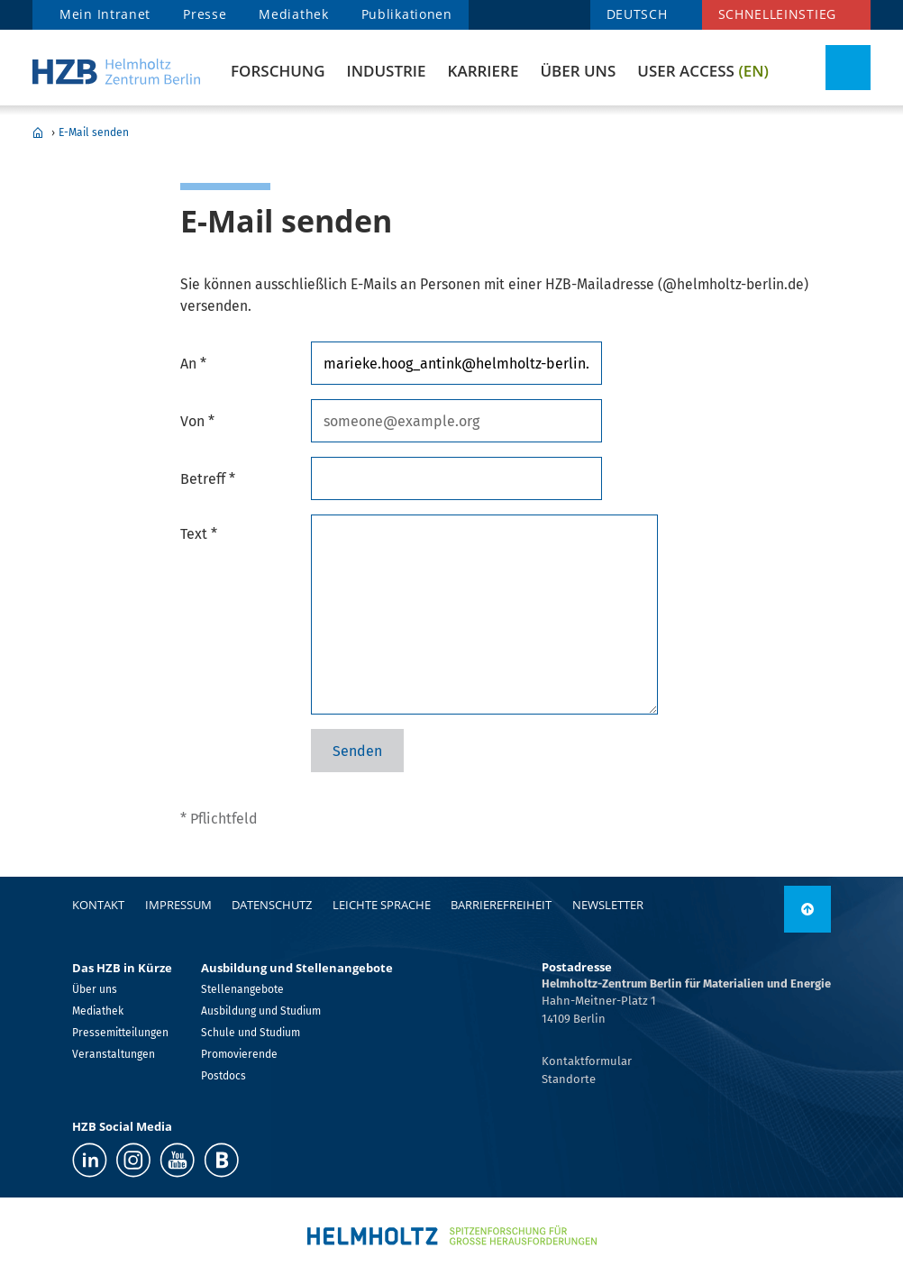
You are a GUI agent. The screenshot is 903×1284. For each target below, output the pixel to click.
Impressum (178, 905)
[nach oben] (807, 909)
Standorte (569, 1079)
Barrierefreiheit (501, 905)
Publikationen (406, 14)
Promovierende (239, 1054)
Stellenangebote (242, 989)
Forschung (277, 70)
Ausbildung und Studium (261, 1011)
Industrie (385, 70)
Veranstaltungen (113, 1054)
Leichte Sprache (382, 905)
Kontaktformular (587, 1061)
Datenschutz (272, 905)
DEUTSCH (637, 14)
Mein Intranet (104, 14)
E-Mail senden (94, 132)
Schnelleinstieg (777, 14)
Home (37, 132)
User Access (703, 70)
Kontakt (98, 905)
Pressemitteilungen (120, 1032)
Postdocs (223, 1076)
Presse (204, 14)
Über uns (578, 70)
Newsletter (607, 905)
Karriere (483, 70)
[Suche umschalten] (848, 67)
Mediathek (293, 14)
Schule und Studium (250, 1032)
